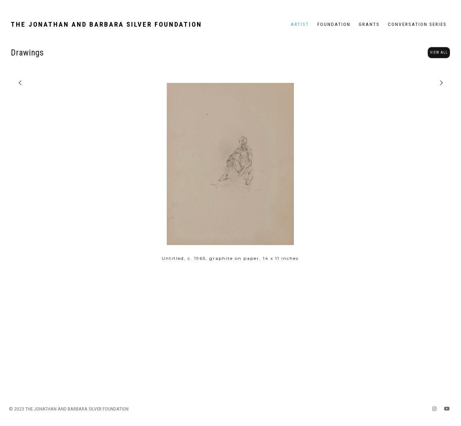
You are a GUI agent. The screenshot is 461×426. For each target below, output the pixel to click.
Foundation (333, 24)
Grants (369, 24)
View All (439, 52)
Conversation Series (417, 24)
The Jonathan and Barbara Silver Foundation (106, 24)
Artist (300, 24)
